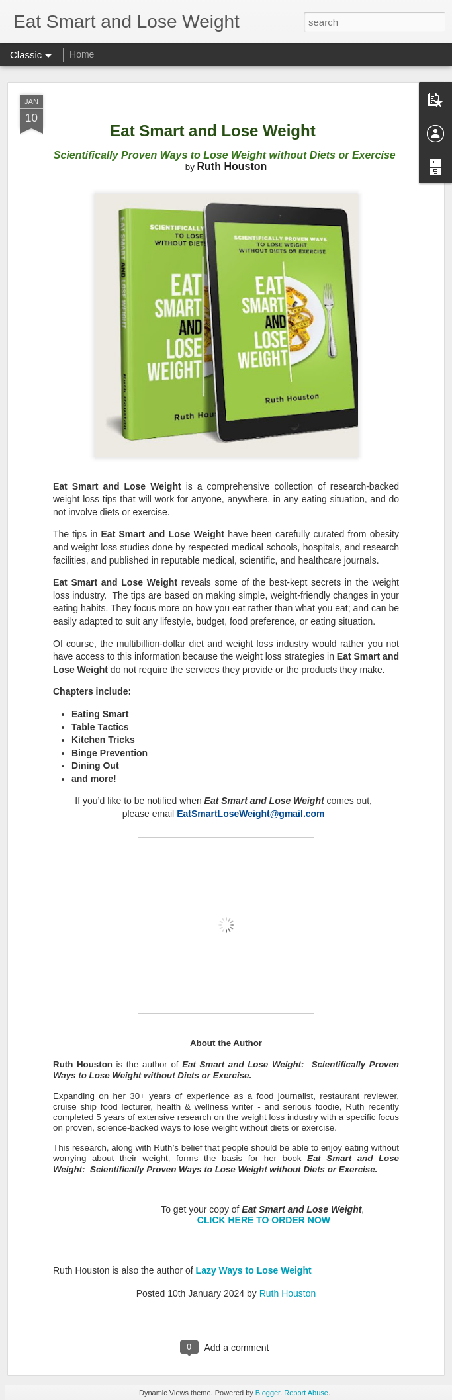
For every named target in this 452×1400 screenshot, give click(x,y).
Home (81, 54)
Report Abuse (306, 1393)
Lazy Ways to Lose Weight (254, 1270)
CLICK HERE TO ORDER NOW (263, 1220)
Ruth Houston (287, 1293)
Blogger (267, 1393)
